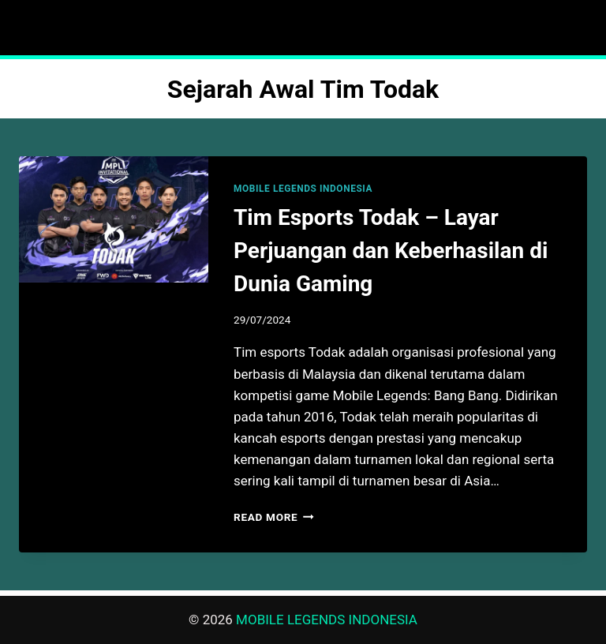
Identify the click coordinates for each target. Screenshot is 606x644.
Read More (274, 517)
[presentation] (113, 219)
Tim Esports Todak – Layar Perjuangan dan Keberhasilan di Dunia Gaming (391, 250)
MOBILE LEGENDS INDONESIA (303, 188)
